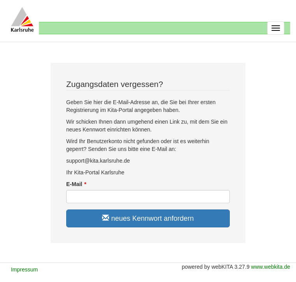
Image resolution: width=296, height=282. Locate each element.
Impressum (24, 269)
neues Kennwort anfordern (148, 218)
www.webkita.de (270, 267)
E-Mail (74, 184)
